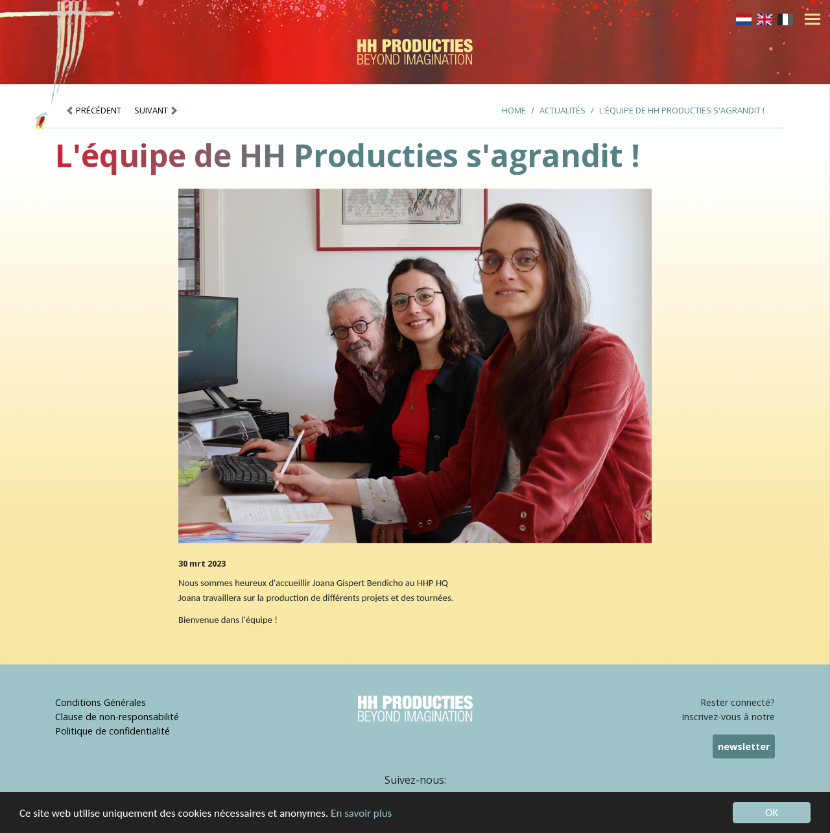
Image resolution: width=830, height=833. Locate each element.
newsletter (744, 746)
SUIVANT (156, 110)
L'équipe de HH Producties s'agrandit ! (682, 110)
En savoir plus (361, 813)
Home (514, 110)
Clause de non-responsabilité (117, 716)
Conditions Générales (100, 702)
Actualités (563, 110)
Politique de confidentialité (112, 731)
